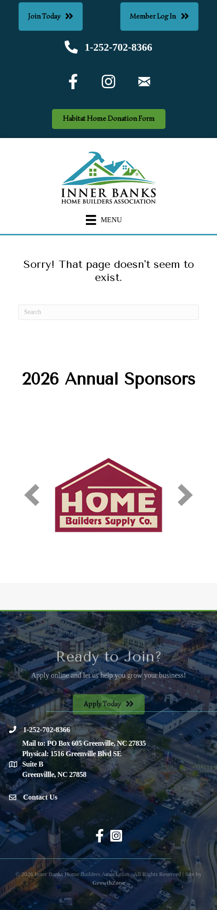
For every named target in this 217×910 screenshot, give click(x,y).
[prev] (31, 494)
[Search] (108, 312)
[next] (185, 494)
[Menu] (104, 220)
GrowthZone (108, 882)
